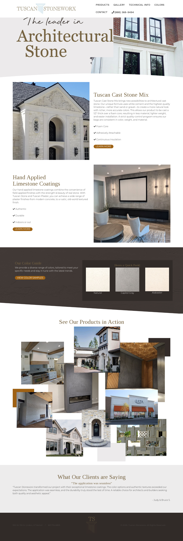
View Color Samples (30, 277)
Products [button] (102, 4)
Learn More (103, 146)
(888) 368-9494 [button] (124, 12)
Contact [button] (101, 12)
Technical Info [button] (139, 4)
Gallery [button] (119, 4)
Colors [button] (159, 4)
